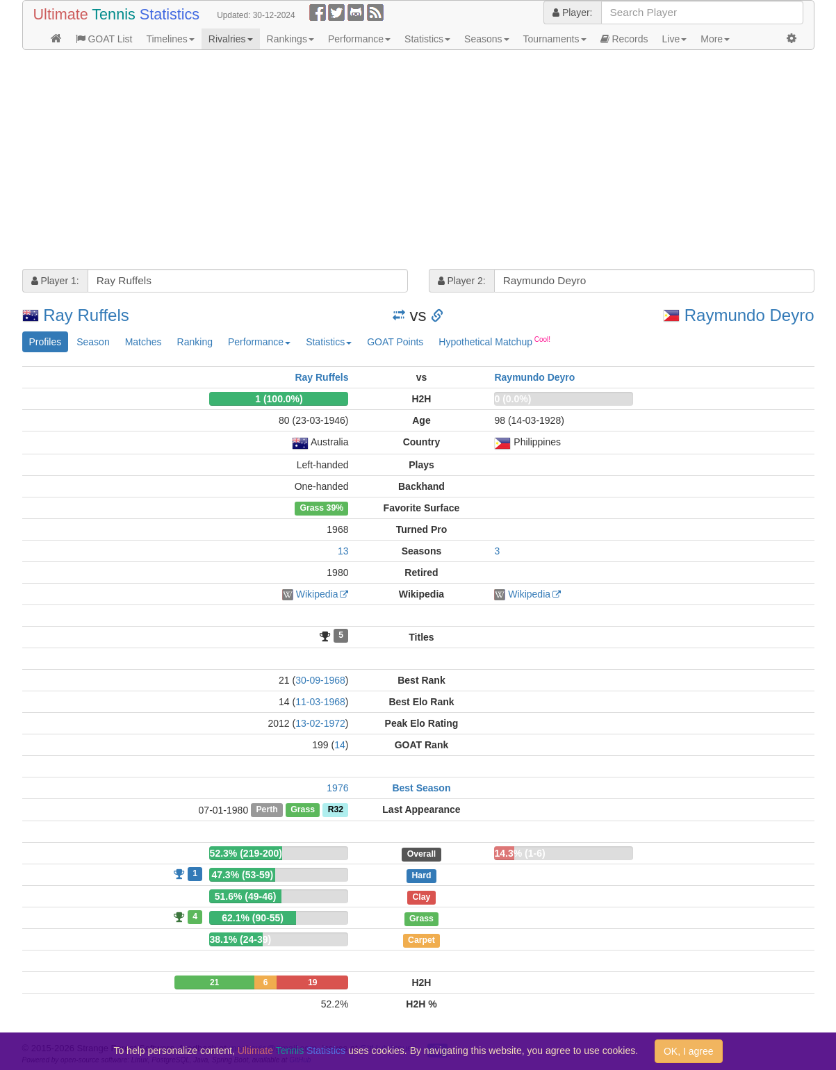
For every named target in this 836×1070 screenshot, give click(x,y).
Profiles (45, 341)
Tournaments (555, 38)
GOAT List (104, 38)
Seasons (486, 38)
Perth (266, 810)
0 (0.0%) (512, 398)
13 (343, 551)
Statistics (427, 38)
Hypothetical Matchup (494, 341)
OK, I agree (689, 1051)
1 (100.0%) (278, 398)
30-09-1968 (320, 680)
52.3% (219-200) (246, 853)
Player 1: (55, 280)
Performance (359, 38)
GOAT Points (395, 341)
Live (674, 38)
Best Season (421, 787)
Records (624, 38)
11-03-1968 (320, 701)
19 (312, 982)
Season (92, 341)
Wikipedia (317, 594)
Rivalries (230, 38)
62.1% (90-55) (253, 917)
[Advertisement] (418, 161)
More (715, 38)
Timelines (170, 38)
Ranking (195, 341)
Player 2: (462, 280)
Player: (572, 12)
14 (339, 744)
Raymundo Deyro (749, 315)
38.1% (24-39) (240, 939)
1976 (337, 787)
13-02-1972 (320, 723)
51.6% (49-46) (246, 896)
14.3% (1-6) (519, 853)
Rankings (290, 38)
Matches (143, 341)
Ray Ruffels (86, 315)
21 (214, 982)
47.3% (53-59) (242, 874)
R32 (335, 810)
